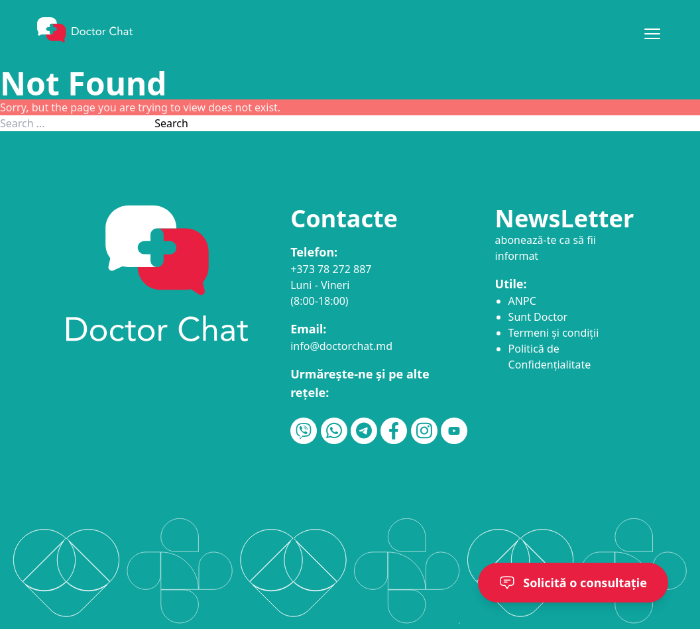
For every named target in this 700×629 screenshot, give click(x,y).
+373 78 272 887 (330, 269)
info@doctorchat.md (341, 346)
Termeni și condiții (553, 332)
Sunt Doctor (538, 317)
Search (171, 123)
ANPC (522, 301)
